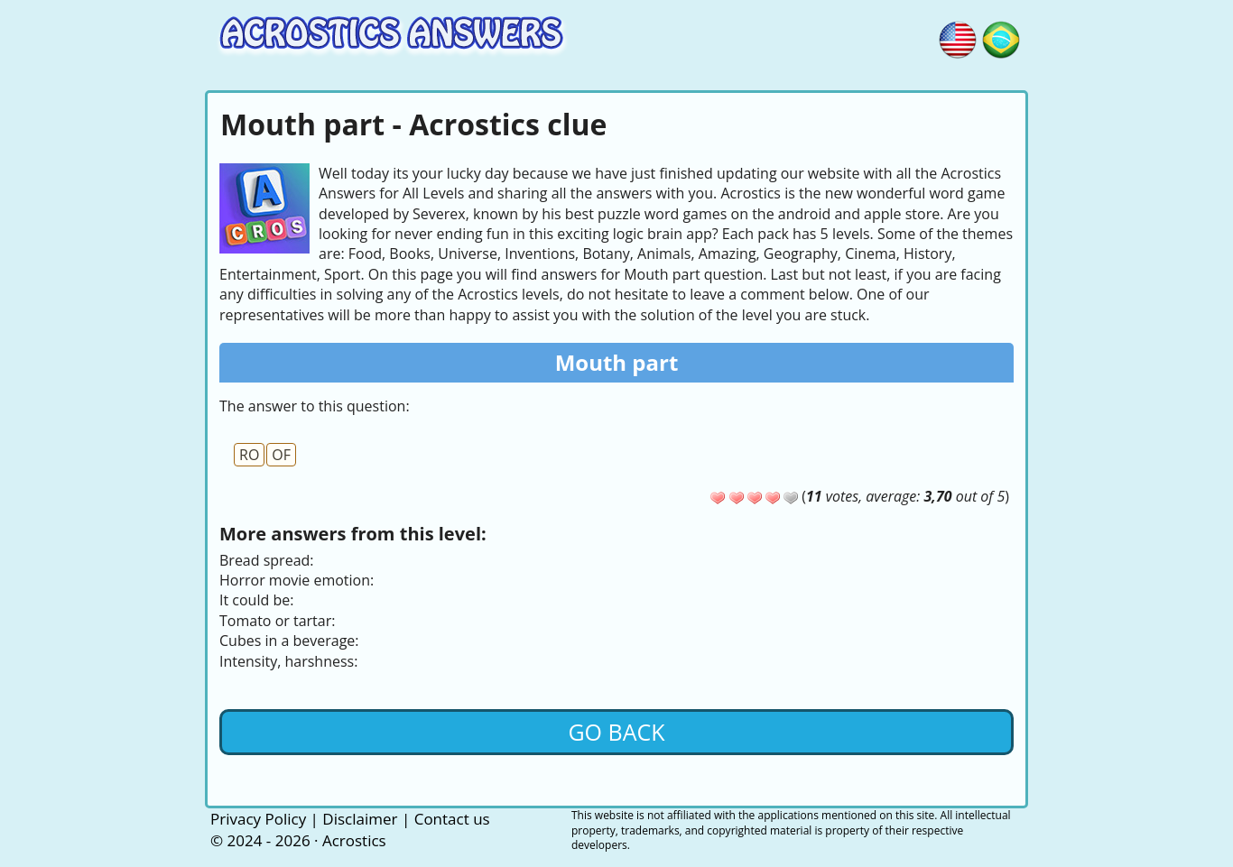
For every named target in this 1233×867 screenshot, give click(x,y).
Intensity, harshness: (288, 661)
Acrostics (354, 840)
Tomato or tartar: (277, 621)
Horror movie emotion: (296, 580)
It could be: (256, 600)
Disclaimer (359, 818)
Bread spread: (266, 560)
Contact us (452, 818)
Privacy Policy (258, 818)
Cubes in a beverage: (289, 640)
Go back (616, 731)
